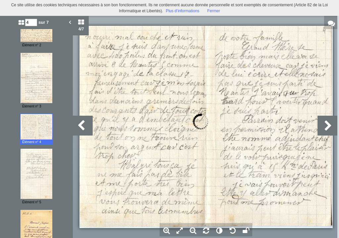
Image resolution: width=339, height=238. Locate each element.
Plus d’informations (182, 11)
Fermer (213, 11)
